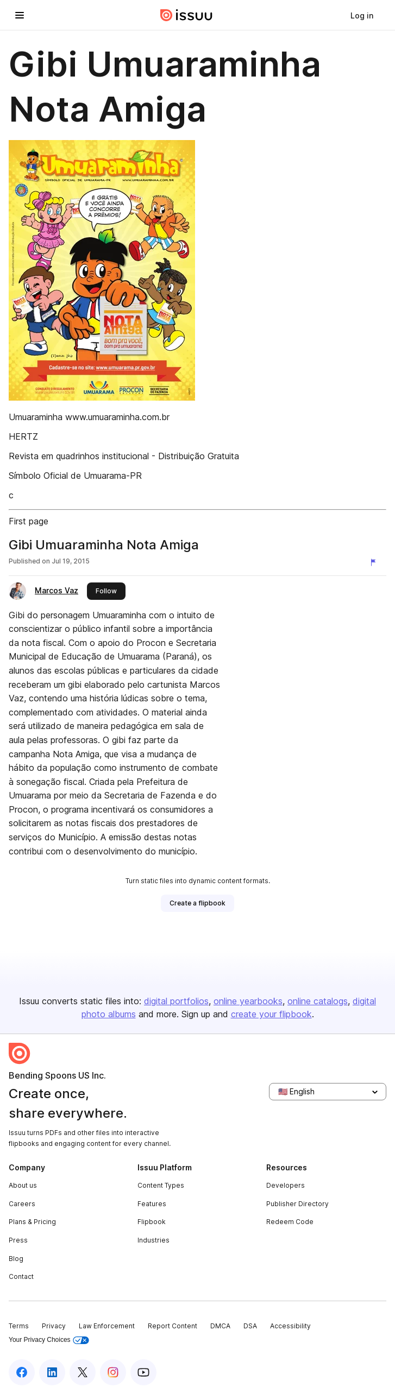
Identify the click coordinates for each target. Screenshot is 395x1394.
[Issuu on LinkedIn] (52, 1372)
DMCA (220, 1326)
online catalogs (317, 1001)
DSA (250, 1326)
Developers (285, 1185)
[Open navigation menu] (19, 15)
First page (28, 521)
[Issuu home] (186, 15)
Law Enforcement (107, 1326)
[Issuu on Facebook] (22, 1372)
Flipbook (151, 1222)
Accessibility (290, 1326)
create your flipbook (271, 1014)
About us (23, 1185)
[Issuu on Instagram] (113, 1372)
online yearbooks (248, 1001)
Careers (22, 1204)
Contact (21, 1276)
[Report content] (375, 562)
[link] (362, 15)
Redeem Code (290, 1222)
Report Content (172, 1326)
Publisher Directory (297, 1204)
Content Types (160, 1185)
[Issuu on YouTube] (143, 1372)
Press (18, 1240)
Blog (16, 1258)
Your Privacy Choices (49, 1340)
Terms (19, 1326)
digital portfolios (176, 1001)
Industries (153, 1240)
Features (151, 1204)
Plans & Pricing (32, 1222)
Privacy (54, 1326)
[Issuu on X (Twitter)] (83, 1372)
